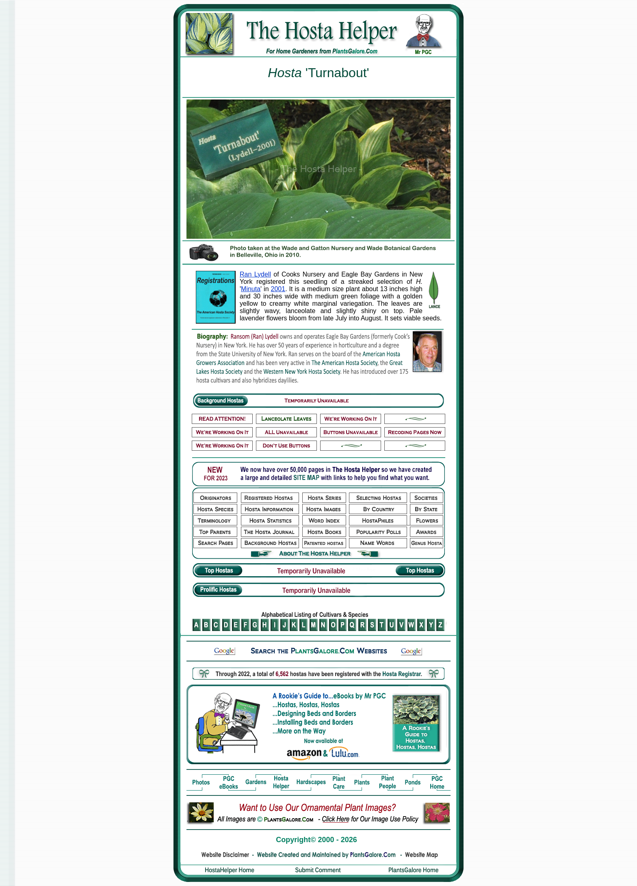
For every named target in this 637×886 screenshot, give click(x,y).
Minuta (250, 288)
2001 (278, 288)
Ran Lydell (255, 274)
